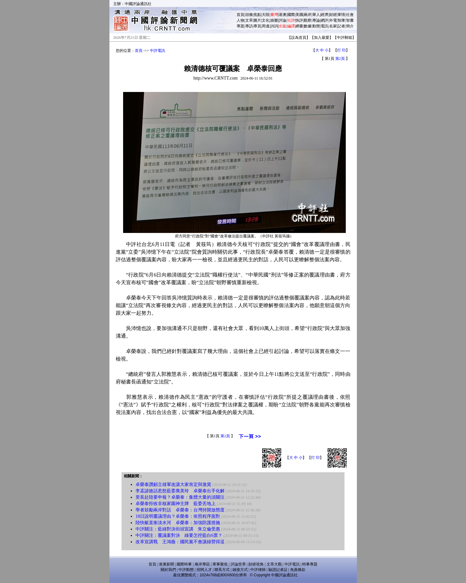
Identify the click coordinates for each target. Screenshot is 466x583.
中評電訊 (157, 50)
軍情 (341, 14)
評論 (282, 20)
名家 (333, 26)
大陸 (265, 14)
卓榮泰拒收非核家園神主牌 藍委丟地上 (176, 503)
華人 (316, 14)
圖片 (257, 20)
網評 (324, 20)
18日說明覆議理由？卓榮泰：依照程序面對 (178, 516)
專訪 (249, 26)
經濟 (324, 14)
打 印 (341, 50)
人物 (240, 20)
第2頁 (340, 58)
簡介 (350, 26)
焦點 (257, 14)
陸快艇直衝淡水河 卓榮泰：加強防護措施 (178, 522)
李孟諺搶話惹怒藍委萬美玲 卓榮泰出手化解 (180, 490)
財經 (333, 14)
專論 (316, 20)
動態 (316, 26)
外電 (333, 20)
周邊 (265, 26)
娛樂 (274, 20)
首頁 (240, 14)
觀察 (307, 20)
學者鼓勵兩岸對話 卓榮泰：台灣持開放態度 (180, 510)
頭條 (249, 14)
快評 (299, 20)
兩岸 (307, 14)
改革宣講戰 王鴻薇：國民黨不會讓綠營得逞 (180, 541)
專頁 (257, 26)
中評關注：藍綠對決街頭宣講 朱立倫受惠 (178, 529)
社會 (350, 14)
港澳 (282, 14)
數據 (307, 26)
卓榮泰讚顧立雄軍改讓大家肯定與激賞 (173, 484)
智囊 (350, 20)
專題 (240, 26)
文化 (265, 20)
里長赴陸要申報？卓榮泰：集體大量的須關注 (180, 497)
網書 (299, 26)
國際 (291, 14)
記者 (341, 26)
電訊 (324, 26)
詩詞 (274, 26)
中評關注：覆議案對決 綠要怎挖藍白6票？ (179, 535)
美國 (299, 14)
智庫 (341, 20)
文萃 (249, 20)
